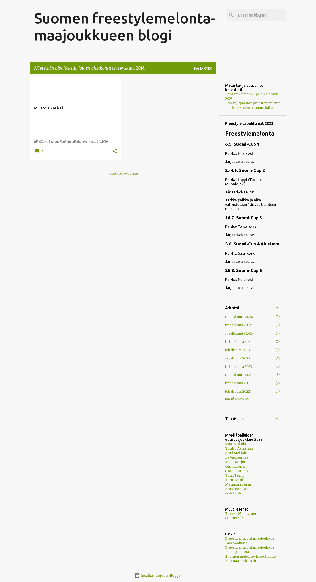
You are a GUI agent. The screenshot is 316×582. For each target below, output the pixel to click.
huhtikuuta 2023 (238, 383)
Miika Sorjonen (238, 462)
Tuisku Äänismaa (239, 448)
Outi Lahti (233, 493)
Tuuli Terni (234, 475)
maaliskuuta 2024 (239, 333)
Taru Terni (234, 480)
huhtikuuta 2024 (238, 325)
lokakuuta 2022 (237, 391)
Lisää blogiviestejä (123, 173)
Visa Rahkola (235, 444)
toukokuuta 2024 (239, 317)
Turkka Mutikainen (241, 514)
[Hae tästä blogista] (261, 15)
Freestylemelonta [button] (249, 133)
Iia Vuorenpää (236, 457)
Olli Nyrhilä (234, 518)
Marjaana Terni (238, 484)
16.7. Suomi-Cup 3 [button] (243, 217)
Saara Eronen (236, 471)
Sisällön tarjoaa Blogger (158, 575)
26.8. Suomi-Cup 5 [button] (243, 270)
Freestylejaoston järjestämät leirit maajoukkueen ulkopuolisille (252, 105)
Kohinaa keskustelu (241, 561)
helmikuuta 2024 (239, 342)
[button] (115, 151)
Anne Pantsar (236, 489)
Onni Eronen (236, 466)
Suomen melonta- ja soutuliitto (250, 556)
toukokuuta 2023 (239, 375)
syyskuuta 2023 (237, 358)
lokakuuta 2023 (237, 350)
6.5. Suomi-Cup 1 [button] (242, 144)
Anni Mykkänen (238, 453)
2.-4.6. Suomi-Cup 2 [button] (245, 170)
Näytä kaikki (203, 68)
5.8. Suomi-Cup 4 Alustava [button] (252, 243)
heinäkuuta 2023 (238, 366)
